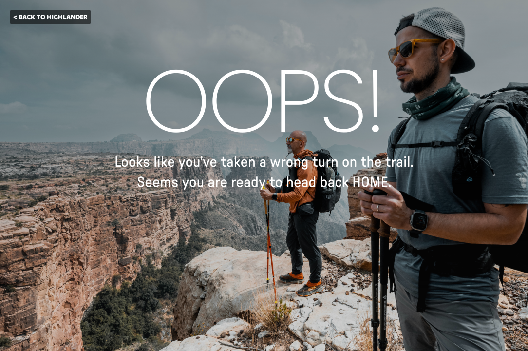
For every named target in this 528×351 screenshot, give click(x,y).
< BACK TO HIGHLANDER (50, 16)
